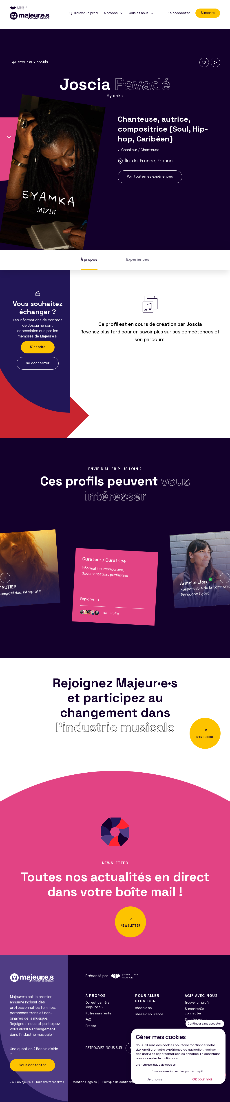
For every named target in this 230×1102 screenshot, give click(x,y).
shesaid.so (143, 1008)
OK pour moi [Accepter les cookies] (202, 1079)
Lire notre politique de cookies (156, 1065)
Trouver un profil (197, 1002)
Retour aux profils (30, 62)
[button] (5, 578)
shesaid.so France (149, 1014)
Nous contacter (32, 1065)
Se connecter (179, 13)
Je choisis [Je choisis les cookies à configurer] (154, 1079)
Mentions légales (85, 1082)
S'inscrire (208, 13)
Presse (91, 1026)
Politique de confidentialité (121, 1082)
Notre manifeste (98, 1013)
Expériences (137, 260)
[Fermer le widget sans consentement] (205, 1023)
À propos (89, 260)
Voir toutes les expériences (150, 177)
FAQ (88, 1019)
